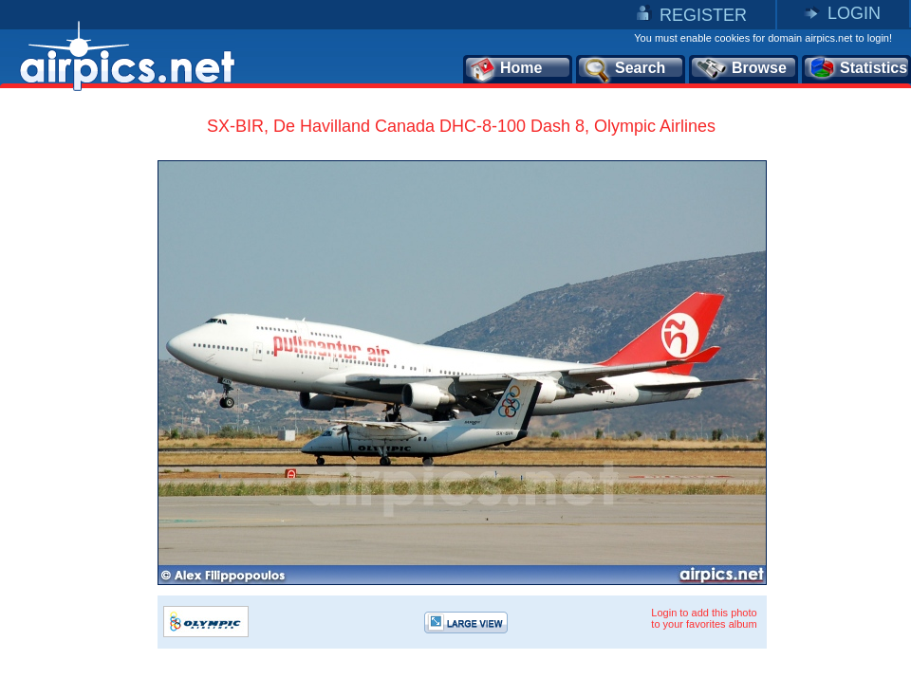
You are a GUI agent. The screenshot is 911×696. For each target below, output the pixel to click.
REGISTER (703, 15)
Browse (741, 69)
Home (505, 69)
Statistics (857, 69)
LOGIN (854, 13)
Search (623, 69)
